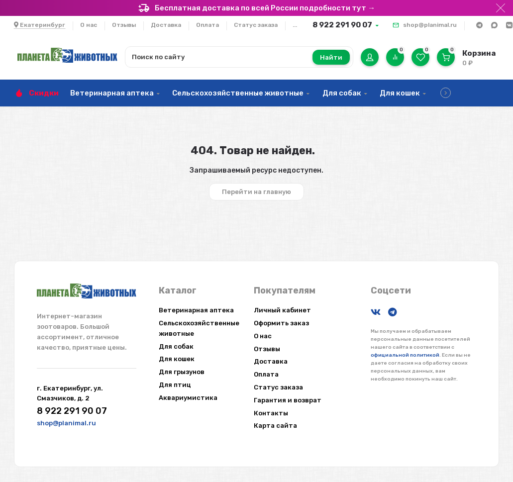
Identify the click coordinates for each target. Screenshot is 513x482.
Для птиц (175, 384)
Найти (331, 57)
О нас (88, 24)
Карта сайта (275, 425)
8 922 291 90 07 (342, 24)
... (295, 24)
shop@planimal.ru (430, 24)
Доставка (166, 24)
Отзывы (124, 24)
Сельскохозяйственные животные (238, 93)
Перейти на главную (256, 191)
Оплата (207, 24)
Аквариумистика (188, 397)
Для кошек (400, 93)
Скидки (44, 93)
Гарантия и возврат (287, 400)
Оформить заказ (281, 323)
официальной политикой (405, 355)
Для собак (341, 93)
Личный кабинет (282, 310)
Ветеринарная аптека (112, 93)
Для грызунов (182, 372)
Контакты (271, 413)
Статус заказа (256, 24)
